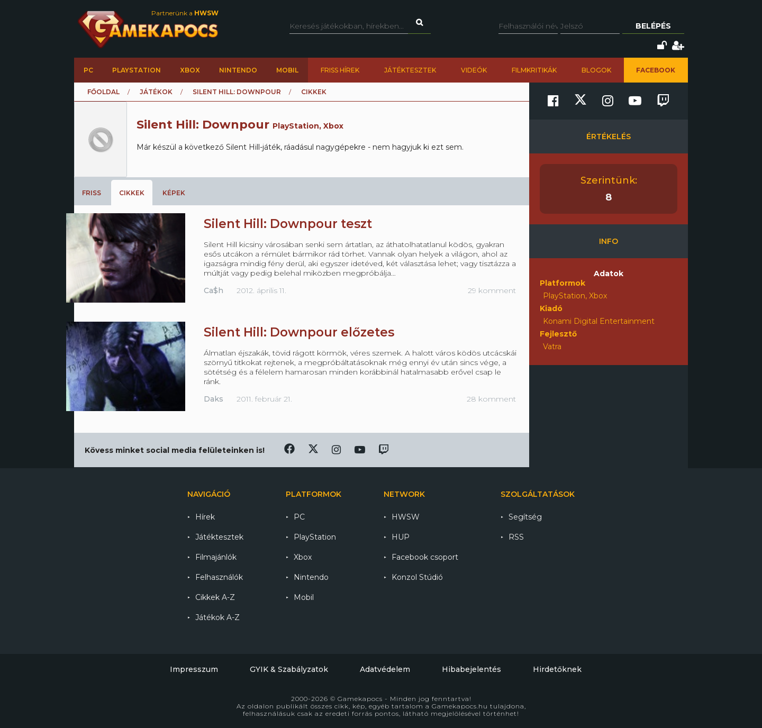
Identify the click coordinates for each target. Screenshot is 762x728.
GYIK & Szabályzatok (289, 669)
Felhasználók (219, 577)
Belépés (653, 26)
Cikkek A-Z (215, 597)
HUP (401, 537)
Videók (474, 70)
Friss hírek (340, 70)
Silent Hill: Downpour (237, 92)
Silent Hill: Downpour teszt (288, 223)
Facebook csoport (425, 557)
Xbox (190, 70)
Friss (91, 193)
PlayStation (136, 70)
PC (88, 70)
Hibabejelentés (471, 669)
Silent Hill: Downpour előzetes (299, 332)
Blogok (596, 70)
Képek (173, 193)
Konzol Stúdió (417, 577)
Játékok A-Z (217, 617)
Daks (213, 399)
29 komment (492, 290)
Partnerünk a (185, 13)
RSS (516, 537)
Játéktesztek (410, 70)
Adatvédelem (385, 669)
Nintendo (238, 70)
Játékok (156, 92)
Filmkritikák (534, 70)
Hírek (205, 517)
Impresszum (194, 669)
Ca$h (213, 290)
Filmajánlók (216, 557)
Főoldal (103, 92)
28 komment (491, 399)
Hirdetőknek (557, 669)
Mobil (287, 70)
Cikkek (131, 193)
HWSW (406, 517)
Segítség (525, 517)
